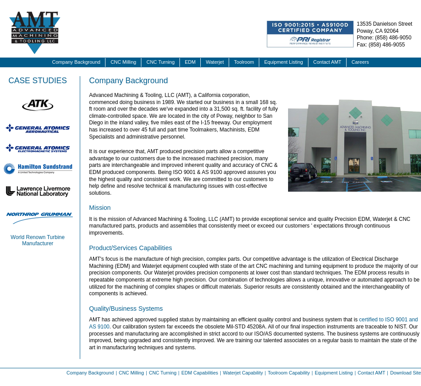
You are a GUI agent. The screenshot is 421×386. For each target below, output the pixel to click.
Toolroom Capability (289, 372)
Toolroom (244, 62)
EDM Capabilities (199, 372)
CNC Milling (123, 62)
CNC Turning (160, 62)
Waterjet (215, 62)
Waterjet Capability (243, 372)
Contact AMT (327, 62)
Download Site (405, 372)
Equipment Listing (283, 62)
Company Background (76, 62)
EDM (190, 62)
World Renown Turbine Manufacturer (38, 240)
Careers (360, 62)
